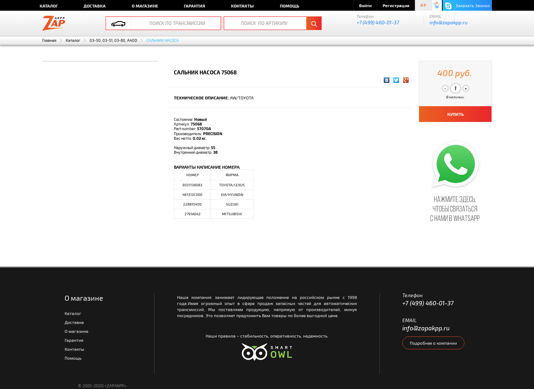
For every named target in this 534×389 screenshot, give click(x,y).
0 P (423, 5)
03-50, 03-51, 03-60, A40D (113, 40)
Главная (49, 40)
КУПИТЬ (455, 114)
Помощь (289, 5)
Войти (365, 5)
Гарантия (194, 5)
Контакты (242, 5)
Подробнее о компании (433, 342)
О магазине (145, 5)
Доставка (95, 5)
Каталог (49, 5)
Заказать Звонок (467, 6)
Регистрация (396, 5)
